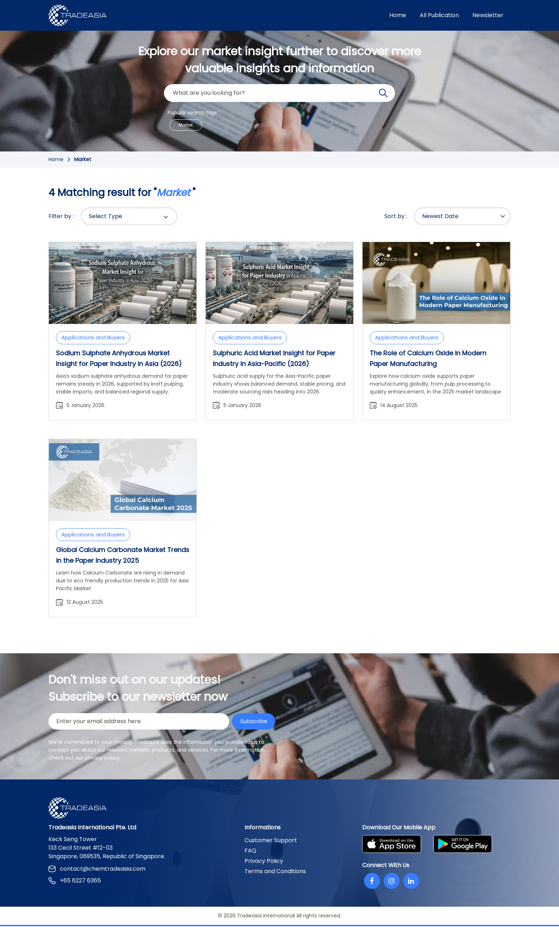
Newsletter (487, 15)
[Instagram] (392, 882)
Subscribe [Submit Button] (253, 721)
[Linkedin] (411, 882)
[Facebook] (372, 882)
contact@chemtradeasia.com (96, 869)
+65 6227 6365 (74, 881)
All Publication (439, 15)
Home (397, 15)
